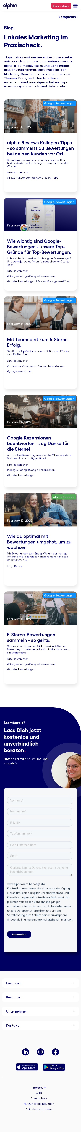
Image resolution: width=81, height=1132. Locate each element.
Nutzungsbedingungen (39, 1103)
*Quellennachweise (39, 1109)
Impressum (39, 1087)
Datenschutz (38, 1098)
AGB (39, 1093)
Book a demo (61, 5)
